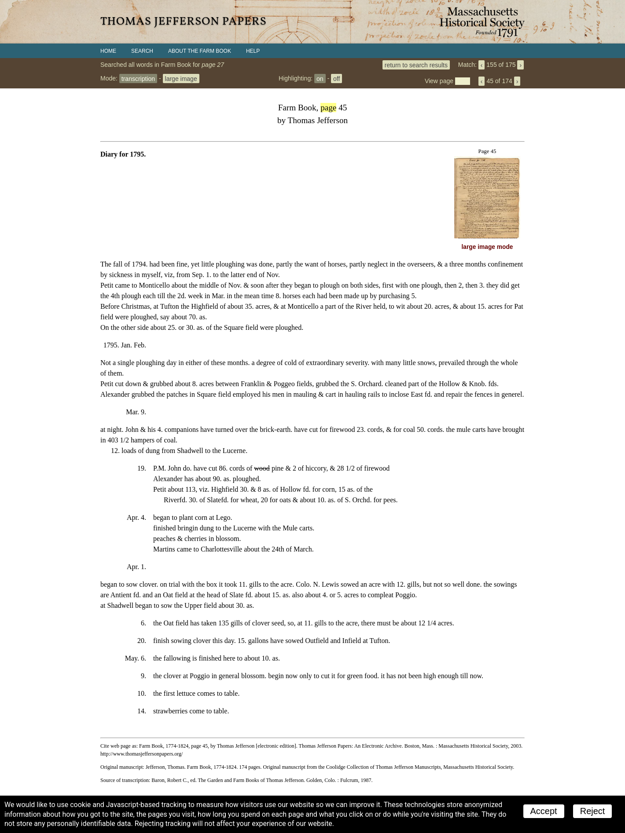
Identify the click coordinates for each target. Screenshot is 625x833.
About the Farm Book (199, 51)
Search (142, 51)
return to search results (416, 64)
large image (181, 78)
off (336, 78)
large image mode (487, 247)
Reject (592, 811)
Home (108, 51)
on (320, 78)
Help (253, 51)
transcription (138, 78)
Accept (543, 811)
